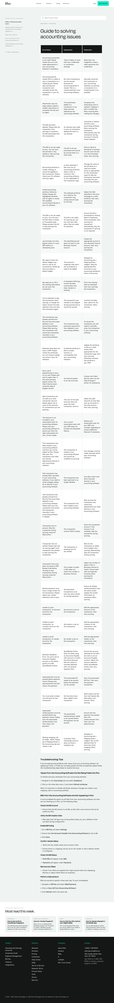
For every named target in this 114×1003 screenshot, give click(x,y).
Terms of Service (38, 966)
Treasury (8, 962)
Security (35, 980)
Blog (59, 954)
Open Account (103, 3)
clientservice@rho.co (92, 951)
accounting (52, 23)
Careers (61, 951)
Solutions (49, 3)
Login (94, 3)
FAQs (34, 963)
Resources (67, 3)
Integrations (9, 965)
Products (39, 3)
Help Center (43, 23)
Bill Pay (8, 959)
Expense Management (13, 956)
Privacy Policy (37, 971)
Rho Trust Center (64, 963)
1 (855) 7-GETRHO (91, 948)
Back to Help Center (12, 52)
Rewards (35, 948)
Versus (34, 977)
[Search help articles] (74, 18)
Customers (36, 957)
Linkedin (61, 960)
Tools (33, 974)
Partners (35, 951)
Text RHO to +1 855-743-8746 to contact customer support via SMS (94, 961)
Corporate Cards (11, 953)
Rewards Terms (37, 968)
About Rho (62, 948)
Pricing (34, 954)
